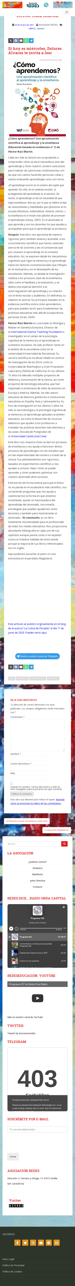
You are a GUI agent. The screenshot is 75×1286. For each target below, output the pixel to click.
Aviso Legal (8, 1259)
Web (12, 773)
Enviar (13, 1156)
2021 (11, 678)
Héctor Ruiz (53, 678)
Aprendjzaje (22, 678)
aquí (44, 632)
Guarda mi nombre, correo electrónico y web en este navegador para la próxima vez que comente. (36, 788)
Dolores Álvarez (38, 678)
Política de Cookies (12, 1271)
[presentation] (31, 1148)
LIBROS (32, 28)
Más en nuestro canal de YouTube (25, 1017)
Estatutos (38, 868)
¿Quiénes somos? (37, 861)
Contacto (37, 886)
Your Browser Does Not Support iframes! (37, 1079)
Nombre (15, 754)
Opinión (40, 28)
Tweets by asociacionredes (21, 1033)
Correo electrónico (21, 764)
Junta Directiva (37, 880)
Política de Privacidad (13, 1265)
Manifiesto (37, 874)
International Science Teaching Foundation (36, 332)
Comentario (17, 717)
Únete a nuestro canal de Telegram (37, 656)
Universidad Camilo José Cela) (28, 436)
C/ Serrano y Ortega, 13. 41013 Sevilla (37, 1178)
